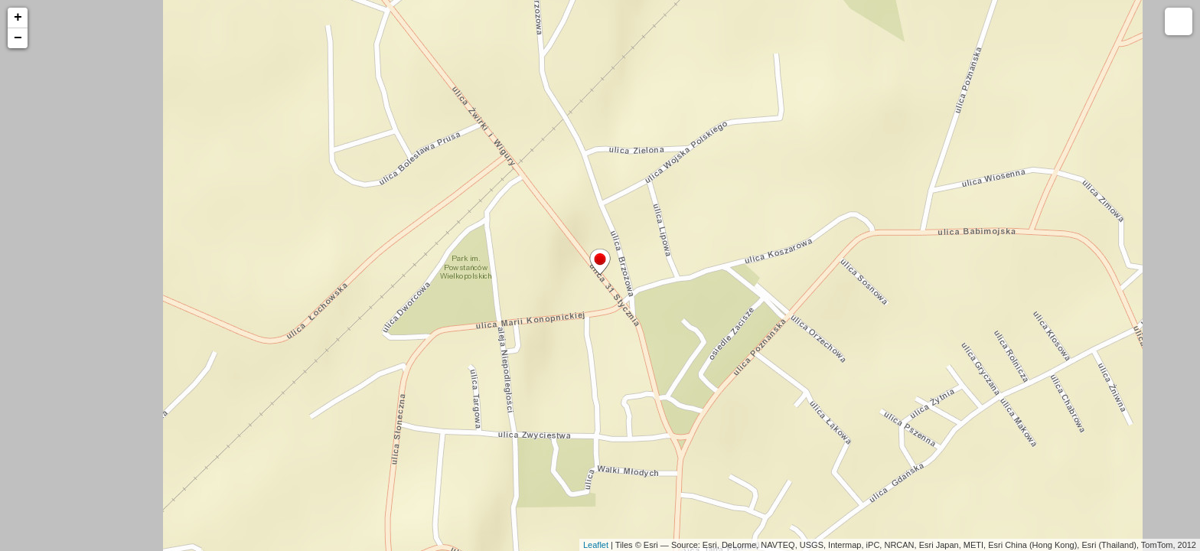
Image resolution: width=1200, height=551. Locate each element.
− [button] (18, 38)
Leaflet (595, 544)
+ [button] (18, 17)
